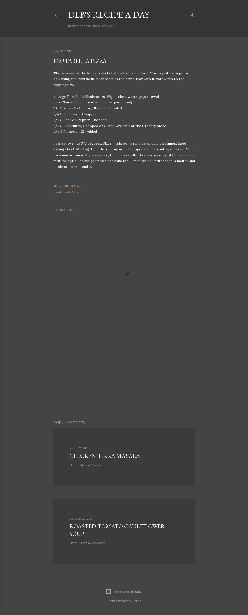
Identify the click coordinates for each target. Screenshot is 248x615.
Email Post (73, 185)
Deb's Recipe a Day (108, 14)
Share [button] (57, 185)
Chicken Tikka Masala (104, 456)
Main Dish (71, 192)
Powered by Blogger (124, 592)
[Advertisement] (124, 373)
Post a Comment (93, 465)
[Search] (192, 13)
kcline (137, 601)
